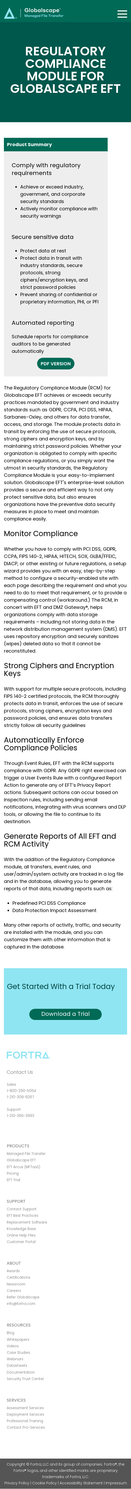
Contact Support (22, 1209)
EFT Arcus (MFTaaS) (23, 1167)
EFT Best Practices (22, 1215)
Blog (10, 1332)
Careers (14, 1290)
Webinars (15, 1359)
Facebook (10, 1130)
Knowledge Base (21, 1228)
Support (16, 1201)
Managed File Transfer (26, 1153)
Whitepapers (18, 1339)
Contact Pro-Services (26, 1427)
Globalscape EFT (21, 1160)
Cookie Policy (44, 1483)
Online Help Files (21, 1235)
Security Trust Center (25, 1378)
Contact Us (20, 1072)
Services (16, 1400)
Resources (19, 1325)
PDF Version (56, 363)
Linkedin (28, 1130)
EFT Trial (13, 1180)
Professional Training (25, 1421)
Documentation (21, 1372)
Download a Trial (65, 1014)
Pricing (13, 1173)
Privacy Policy (16, 1483)
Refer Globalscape (23, 1297)
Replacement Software (27, 1222)
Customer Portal (21, 1241)
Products (18, 1146)
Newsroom (16, 1284)
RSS (37, 1130)
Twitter (19, 1130)
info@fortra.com (21, 1303)
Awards (13, 1271)
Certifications (18, 1277)
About (14, 1263)
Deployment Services (25, 1414)
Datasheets (17, 1365)
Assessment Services (25, 1408)
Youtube (46, 1130)
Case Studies (18, 1352)
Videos (13, 1346)
